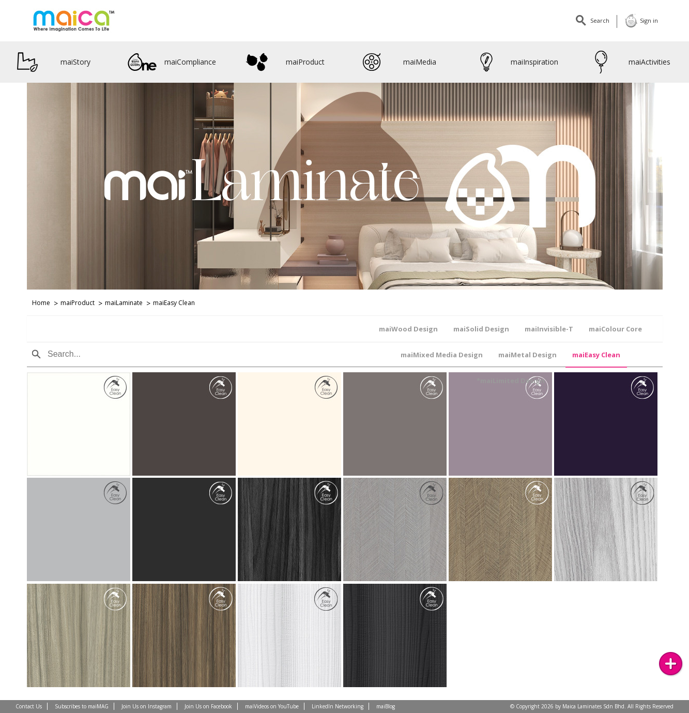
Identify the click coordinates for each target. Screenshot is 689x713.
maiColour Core (290, 328)
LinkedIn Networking (337, 706)
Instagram (536, 20)
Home (41, 302)
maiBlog (385, 706)
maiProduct (283, 62)
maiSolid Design (156, 328)
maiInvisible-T (224, 328)
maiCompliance (172, 62)
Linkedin (494, 20)
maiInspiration (515, 62)
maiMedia (396, 62)
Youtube (515, 20)
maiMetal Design (459, 328)
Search (596, 20)
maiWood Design (83, 328)
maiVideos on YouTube (272, 706)
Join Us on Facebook (208, 706)
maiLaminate (124, 302)
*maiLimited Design (602, 328)
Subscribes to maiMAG (82, 706)
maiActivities (628, 62)
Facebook (474, 20)
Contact (453, 20)
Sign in (641, 20)
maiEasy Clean (174, 302)
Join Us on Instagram (146, 706)
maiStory (51, 62)
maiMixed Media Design (373, 328)
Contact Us (29, 706)
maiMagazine (556, 20)
